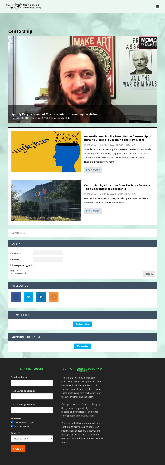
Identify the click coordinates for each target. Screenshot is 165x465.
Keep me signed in (24, 255)
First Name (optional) (23, 380)
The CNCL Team (28, 108)
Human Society (57, 108)
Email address (19, 367)
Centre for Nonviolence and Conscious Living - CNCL (44, 461)
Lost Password (18, 263)
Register (14, 260)
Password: (16, 249)
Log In (149, 264)
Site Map (123, 461)
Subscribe (82, 314)
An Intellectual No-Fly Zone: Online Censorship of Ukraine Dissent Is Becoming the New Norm (118, 128)
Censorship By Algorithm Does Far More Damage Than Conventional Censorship (117, 177)
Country (15, 423)
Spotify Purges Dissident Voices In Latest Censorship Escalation (54, 104)
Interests (16, 408)
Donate (82, 336)
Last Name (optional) (23, 394)
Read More (93, 160)
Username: (16, 243)
